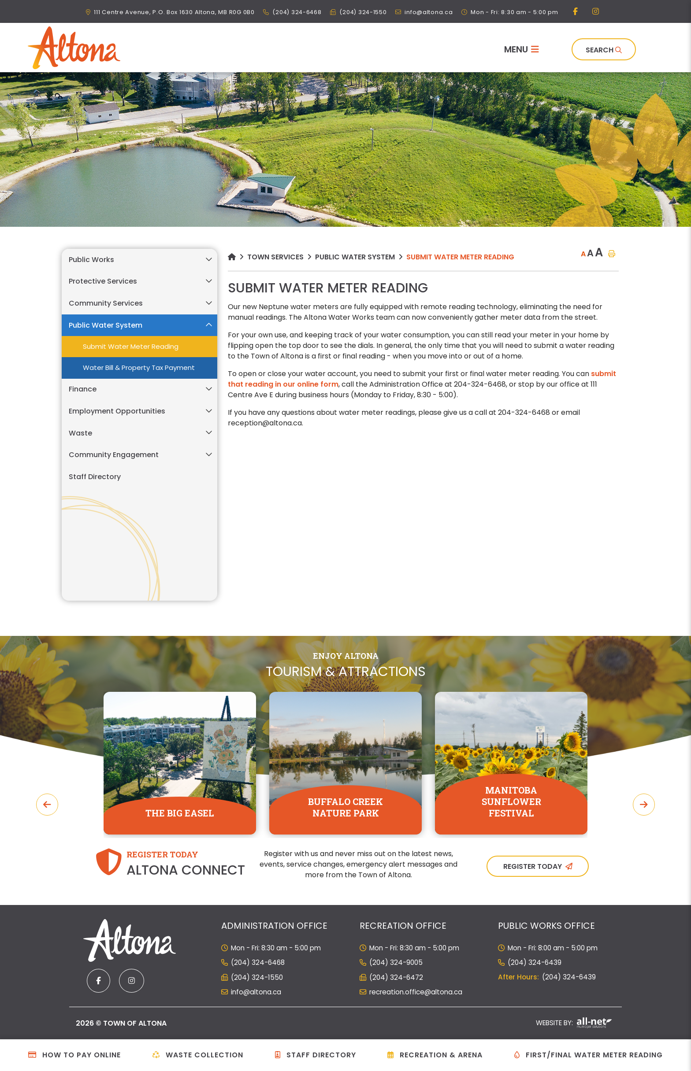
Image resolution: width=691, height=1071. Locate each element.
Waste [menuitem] (80, 433)
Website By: (574, 1023)
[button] (208, 259)
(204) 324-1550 (257, 977)
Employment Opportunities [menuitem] (117, 411)
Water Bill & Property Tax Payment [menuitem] (139, 367)
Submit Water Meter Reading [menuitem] (130, 346)
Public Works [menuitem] (91, 260)
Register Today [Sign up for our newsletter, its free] (532, 866)
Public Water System (355, 257)
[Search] (604, 49)
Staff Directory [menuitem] (95, 477)
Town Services (275, 257)
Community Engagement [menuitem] (114, 455)
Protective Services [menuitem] (103, 281)
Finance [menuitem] (83, 389)
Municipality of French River (74, 47)
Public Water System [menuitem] (105, 325)
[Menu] (521, 49)
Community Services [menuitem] (106, 303)
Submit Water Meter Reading (460, 257)
